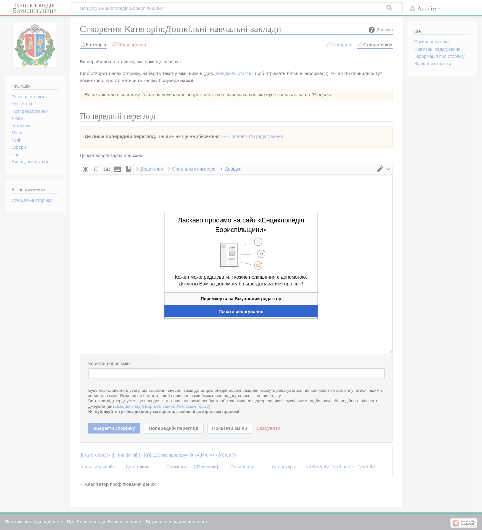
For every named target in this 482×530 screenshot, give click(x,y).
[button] (241, 298)
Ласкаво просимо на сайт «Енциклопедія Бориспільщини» (241, 225)
